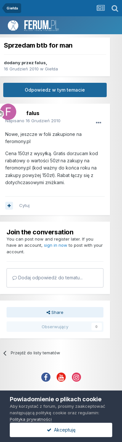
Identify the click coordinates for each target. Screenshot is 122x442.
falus (40, 62)
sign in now (55, 245)
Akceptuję (61, 430)
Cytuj (24, 205)
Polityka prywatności (31, 419)
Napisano (33, 120)
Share (55, 312)
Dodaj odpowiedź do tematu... (47, 277)
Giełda (51, 68)
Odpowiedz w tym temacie (55, 90)
